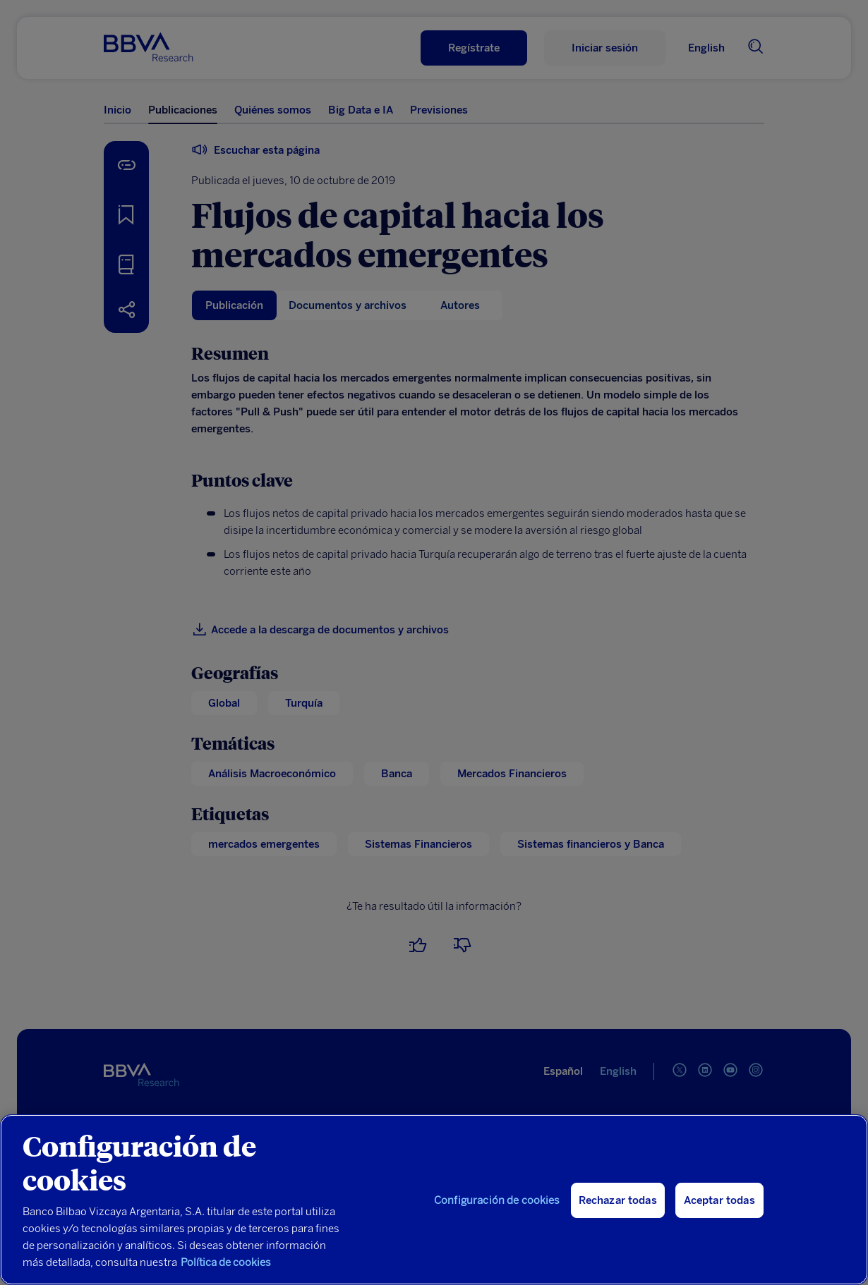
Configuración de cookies (497, 1200)
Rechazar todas (618, 1200)
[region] (434, 1199)
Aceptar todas (719, 1200)
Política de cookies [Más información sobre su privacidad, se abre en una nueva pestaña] (226, 1262)
